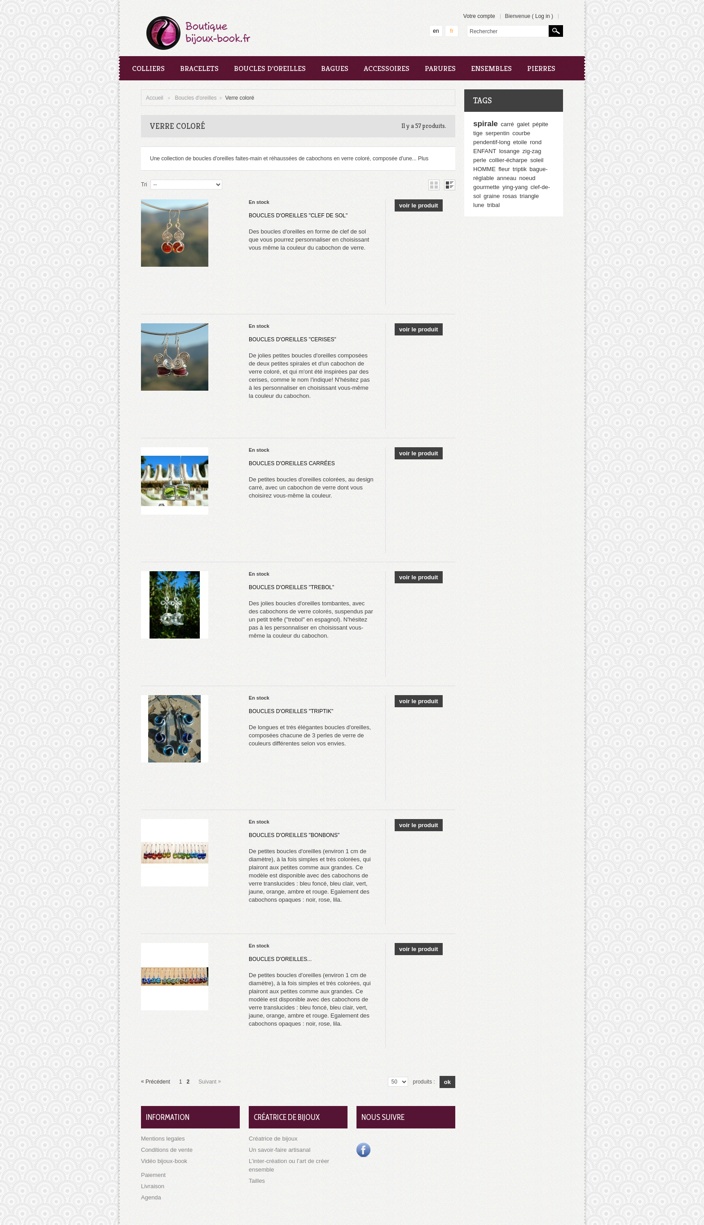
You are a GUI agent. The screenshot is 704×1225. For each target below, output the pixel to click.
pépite (540, 124)
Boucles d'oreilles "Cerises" (292, 339)
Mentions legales (163, 1138)
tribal (493, 205)
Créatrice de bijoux (273, 1138)
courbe (521, 133)
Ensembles (491, 68)
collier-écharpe (508, 160)
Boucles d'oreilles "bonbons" (294, 835)
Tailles (257, 1180)
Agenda (151, 1197)
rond (535, 142)
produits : (424, 1082)
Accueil (154, 98)
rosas (509, 196)
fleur (504, 169)
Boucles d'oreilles (270, 68)
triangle (529, 196)
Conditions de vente (167, 1149)
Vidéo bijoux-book (164, 1161)
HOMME (484, 169)
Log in (542, 16)
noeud (527, 178)
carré (507, 124)
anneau (506, 178)
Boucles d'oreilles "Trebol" (291, 587)
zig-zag (532, 151)
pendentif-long (491, 142)
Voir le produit (418, 205)
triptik (520, 169)
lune (478, 205)
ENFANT (484, 151)
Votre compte (479, 16)
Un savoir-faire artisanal (279, 1149)
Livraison (152, 1186)
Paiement (153, 1175)
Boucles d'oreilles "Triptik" (291, 711)
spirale (485, 123)
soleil (537, 160)
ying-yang (515, 187)
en (436, 31)
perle (479, 160)
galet (523, 124)
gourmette (486, 187)
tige (478, 133)
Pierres (541, 68)
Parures (440, 68)
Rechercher (556, 31)
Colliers (148, 68)
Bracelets (199, 68)
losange (509, 151)
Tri (144, 184)
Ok (447, 1082)
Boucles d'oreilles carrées (292, 463)
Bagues (334, 68)
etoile (520, 142)
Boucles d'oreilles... (280, 959)
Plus (423, 158)
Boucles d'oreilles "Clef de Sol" (298, 215)
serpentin (497, 133)
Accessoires (386, 68)
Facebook (363, 1150)
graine (492, 196)
